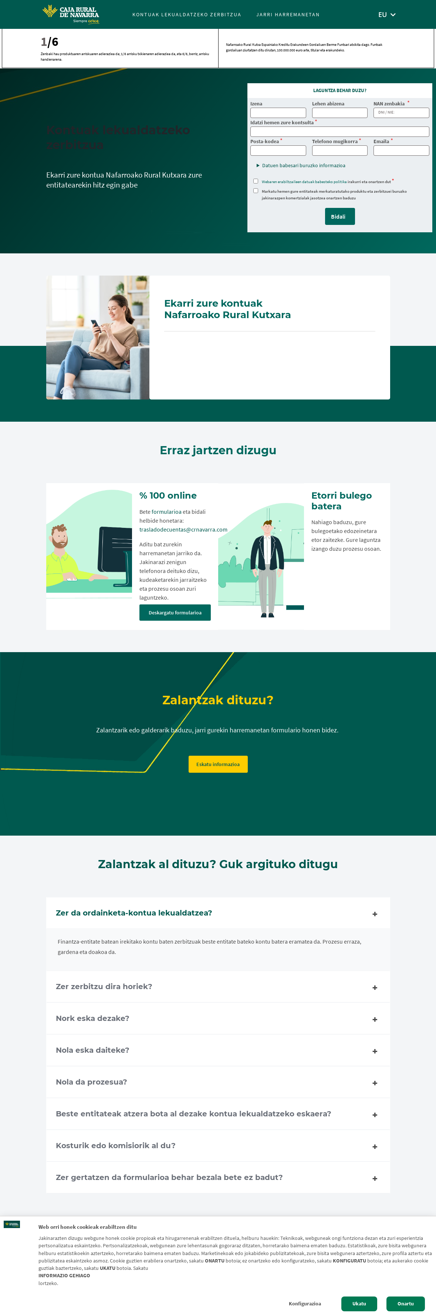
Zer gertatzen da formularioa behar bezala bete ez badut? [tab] (218, 1178)
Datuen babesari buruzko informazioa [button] (303, 165)
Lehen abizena (328, 104)
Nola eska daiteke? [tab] (218, 1051)
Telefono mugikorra (335, 141)
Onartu (406, 1304)
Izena (256, 104)
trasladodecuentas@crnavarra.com (183, 529)
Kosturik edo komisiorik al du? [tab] (218, 1146)
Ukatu (359, 1304)
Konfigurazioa (305, 1304)
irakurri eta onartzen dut (326, 181)
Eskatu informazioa (218, 764)
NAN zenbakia (390, 104)
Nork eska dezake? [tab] (218, 1019)
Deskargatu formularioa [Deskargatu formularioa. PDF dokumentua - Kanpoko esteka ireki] (175, 612)
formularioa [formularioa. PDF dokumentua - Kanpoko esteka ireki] (167, 511)
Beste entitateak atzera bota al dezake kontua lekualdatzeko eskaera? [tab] (218, 1114)
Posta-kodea (264, 141)
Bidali (338, 216)
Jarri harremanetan (288, 14)
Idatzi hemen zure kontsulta (282, 122)
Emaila (381, 141)
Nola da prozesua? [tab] (218, 1083)
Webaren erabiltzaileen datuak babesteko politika (304, 181)
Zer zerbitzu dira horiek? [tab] (218, 987)
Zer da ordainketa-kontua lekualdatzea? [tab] (218, 914)
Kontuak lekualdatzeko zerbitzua (186, 14)
